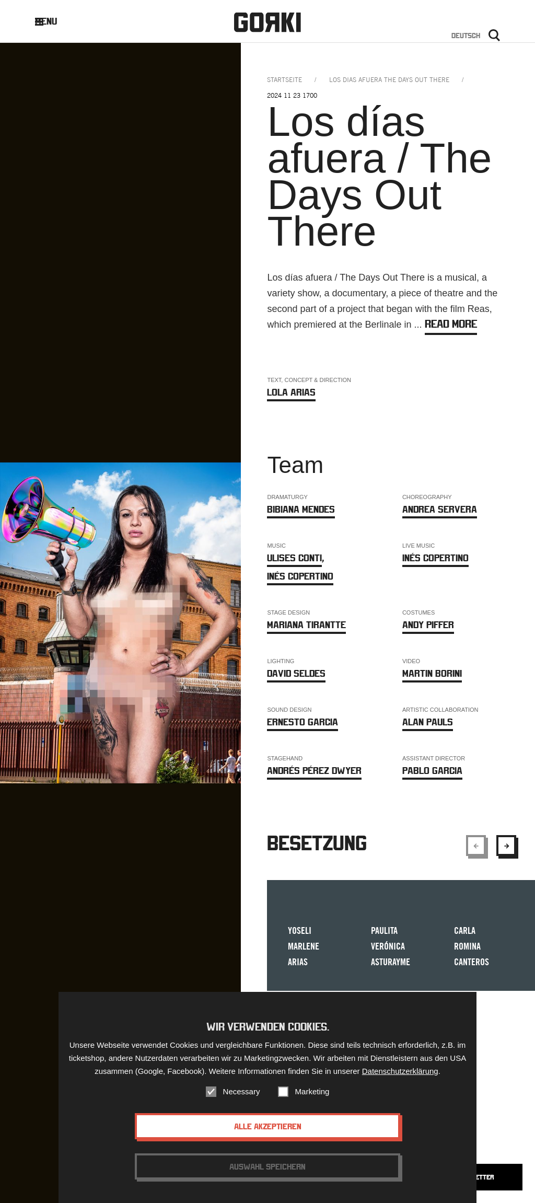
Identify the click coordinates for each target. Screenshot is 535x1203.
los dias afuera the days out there (389, 80)
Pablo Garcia (432, 771)
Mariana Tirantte (306, 625)
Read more (451, 324)
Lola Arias (291, 392)
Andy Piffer (428, 625)
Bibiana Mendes (301, 509)
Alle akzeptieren (267, 1136)
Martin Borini (432, 673)
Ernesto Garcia (302, 722)
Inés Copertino (300, 576)
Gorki (267, 22)
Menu (54, 21)
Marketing (312, 1101)
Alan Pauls (427, 722)
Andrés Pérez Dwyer (314, 771)
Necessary (241, 1101)
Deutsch (465, 35)
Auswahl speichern (267, 1176)
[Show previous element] (476, 845)
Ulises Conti (294, 558)
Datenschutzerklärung (400, 1081)
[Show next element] (506, 845)
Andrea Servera (439, 509)
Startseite (284, 80)
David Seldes (296, 673)
